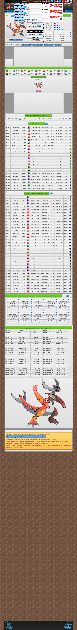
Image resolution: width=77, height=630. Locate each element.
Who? (40, 34)
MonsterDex (9, 624)
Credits (54, 622)
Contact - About (44, 621)
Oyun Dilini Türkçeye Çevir (9, 5)
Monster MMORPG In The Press (52, 621)
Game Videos (68, 623)
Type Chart (9, 626)
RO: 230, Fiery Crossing (38, 44)
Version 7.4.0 (68, 3)
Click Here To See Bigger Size (16, 39)
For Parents (9, 621)
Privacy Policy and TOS (45, 622)
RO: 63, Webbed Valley (26, 44)
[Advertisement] (35, 12)
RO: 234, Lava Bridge (48, 44)
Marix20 (62, 38)
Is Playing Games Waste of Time (9, 8)
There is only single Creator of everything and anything (26, 437)
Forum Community (68, 621)
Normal (39, 26)
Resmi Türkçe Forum (68, 624)
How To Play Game (9, 627)
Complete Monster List (9, 622)
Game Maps (9, 623)
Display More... (58, 44)
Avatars (9, 625)
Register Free (68, 622)
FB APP (51, 622)
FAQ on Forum (9, 628)
